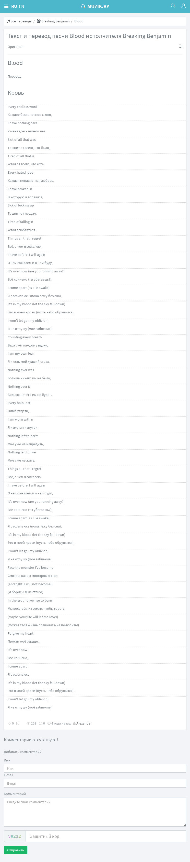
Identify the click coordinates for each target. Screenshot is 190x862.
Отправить (15, 850)
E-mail (8, 775)
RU (14, 6)
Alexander (84, 723)
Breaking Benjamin (53, 21)
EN (21, 6)
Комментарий (15, 793)
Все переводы (19, 21)
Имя (7, 760)
